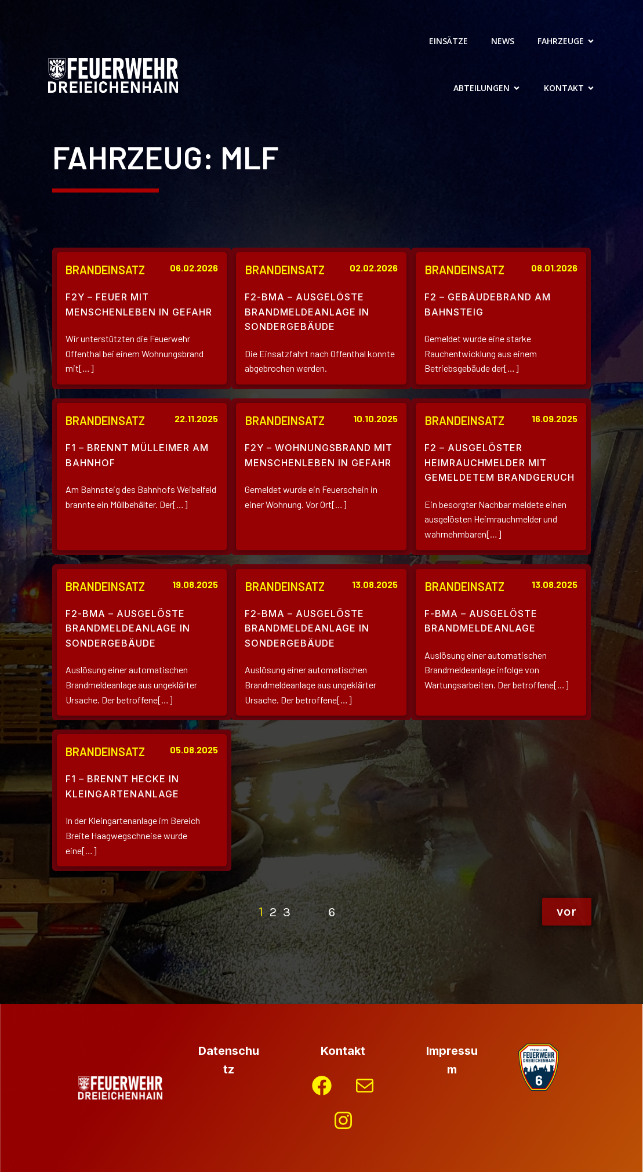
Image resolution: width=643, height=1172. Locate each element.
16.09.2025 (554, 418)
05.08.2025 (194, 749)
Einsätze (448, 40)
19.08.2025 (195, 584)
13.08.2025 (375, 584)
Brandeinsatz (105, 270)
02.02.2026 (374, 267)
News (502, 40)
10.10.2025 (375, 418)
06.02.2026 (194, 267)
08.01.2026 (554, 267)
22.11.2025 (196, 418)
